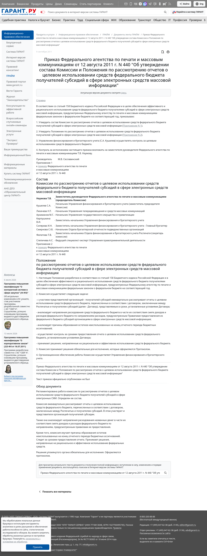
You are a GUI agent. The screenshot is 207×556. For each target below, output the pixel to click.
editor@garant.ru (188, 525)
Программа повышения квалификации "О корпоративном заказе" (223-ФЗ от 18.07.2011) (16, 342)
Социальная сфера (97, 20)
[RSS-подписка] (169, 4)
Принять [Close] (38, 547)
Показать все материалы (54, 491)
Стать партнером (90, 4)
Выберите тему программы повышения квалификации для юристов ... (15, 378)
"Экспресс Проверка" (12, 142)
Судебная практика (14, 20)
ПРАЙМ (10, 75)
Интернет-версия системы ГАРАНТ (15, 59)
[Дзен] (140, 3)
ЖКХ (114, 20)
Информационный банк (17, 155)
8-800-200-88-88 (147, 516)
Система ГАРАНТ (15, 51)
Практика (69, 20)
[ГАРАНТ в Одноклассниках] (160, 4)
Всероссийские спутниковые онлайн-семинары (16, 122)
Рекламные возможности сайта (155, 533)
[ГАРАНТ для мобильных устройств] (131, 4)
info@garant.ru (90, 544)
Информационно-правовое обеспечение (17, 35)
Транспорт (144, 20)
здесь (123, 92)
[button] (187, 12)
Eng (199, 4)
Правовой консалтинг (12, 68)
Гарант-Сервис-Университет (62, 550)
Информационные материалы (14, 166)
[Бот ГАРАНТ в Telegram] (155, 4)
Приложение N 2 (132, 134)
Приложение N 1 (132, 125)
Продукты (37, 4)
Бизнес (56, 20)
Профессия (180, 20)
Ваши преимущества (15, 149)
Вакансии (23, 4)
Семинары (70, 4)
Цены (49, 4)
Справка (41, 100)
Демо (58, 4)
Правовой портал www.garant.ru (16, 83)
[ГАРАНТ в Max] (145, 4)
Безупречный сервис (13, 44)
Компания (8, 4)
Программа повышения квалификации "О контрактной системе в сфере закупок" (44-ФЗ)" (16, 288)
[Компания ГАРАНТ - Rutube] (164, 4)
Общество (159, 20)
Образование (127, 20)
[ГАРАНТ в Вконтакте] (135, 4)
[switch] (42, 12)
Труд (80, 20)
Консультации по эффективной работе (15, 109)
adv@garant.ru (192, 530)
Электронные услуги (13, 132)
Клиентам (109, 4)
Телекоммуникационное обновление (17, 181)
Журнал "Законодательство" (17, 98)
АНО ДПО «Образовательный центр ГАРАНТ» (15, 192)
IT (169, 20)
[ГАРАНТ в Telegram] (150, 4)
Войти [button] (184, 4)
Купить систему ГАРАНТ (17, 173)
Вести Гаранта (14, 90)
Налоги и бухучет (39, 20)
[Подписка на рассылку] (126, 4)
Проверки (195, 20)
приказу (42, 166)
